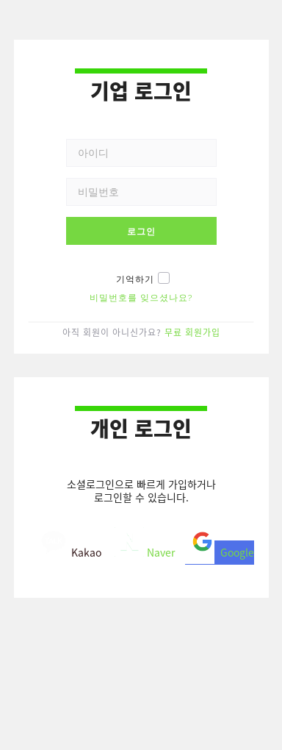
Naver (143, 550)
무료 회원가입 (192, 332)
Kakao (70, 550)
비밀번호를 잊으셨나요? (141, 298)
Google (219, 550)
